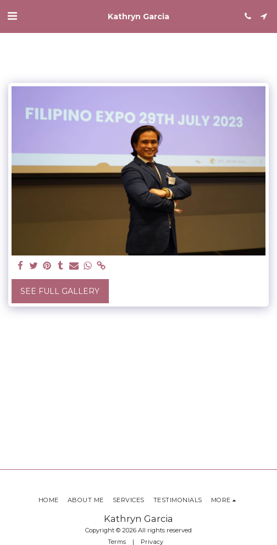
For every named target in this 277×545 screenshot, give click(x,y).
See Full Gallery (59, 291)
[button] (12, 15)
